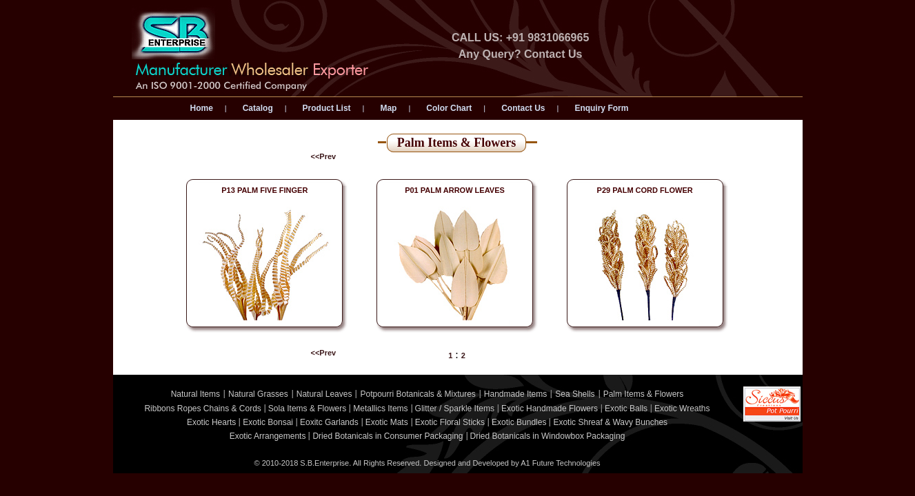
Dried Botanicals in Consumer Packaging (387, 436)
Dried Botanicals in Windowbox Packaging (547, 436)
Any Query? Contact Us (521, 54)
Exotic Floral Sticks (450, 422)
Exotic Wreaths (682, 408)
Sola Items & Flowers (307, 408)
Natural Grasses (258, 394)
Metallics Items (380, 408)
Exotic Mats (386, 422)
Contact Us (523, 108)
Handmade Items (515, 394)
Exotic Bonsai (268, 422)
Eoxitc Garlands (329, 422)
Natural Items (195, 394)
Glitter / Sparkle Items (454, 408)
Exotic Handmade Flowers (549, 408)
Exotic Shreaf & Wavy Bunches (610, 422)
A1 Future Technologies (560, 463)
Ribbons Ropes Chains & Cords (202, 408)
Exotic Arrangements (268, 436)
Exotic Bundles (519, 422)
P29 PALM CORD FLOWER (645, 190)
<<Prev (323, 156)
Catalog (258, 108)
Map (388, 108)
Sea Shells (574, 394)
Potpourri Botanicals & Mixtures (417, 394)
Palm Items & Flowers (643, 394)
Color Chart (449, 108)
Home (201, 108)
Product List (327, 108)
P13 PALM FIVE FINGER (264, 190)
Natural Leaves (324, 394)
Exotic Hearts (211, 422)
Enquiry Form (601, 108)
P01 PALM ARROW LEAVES (455, 190)
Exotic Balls (626, 408)
